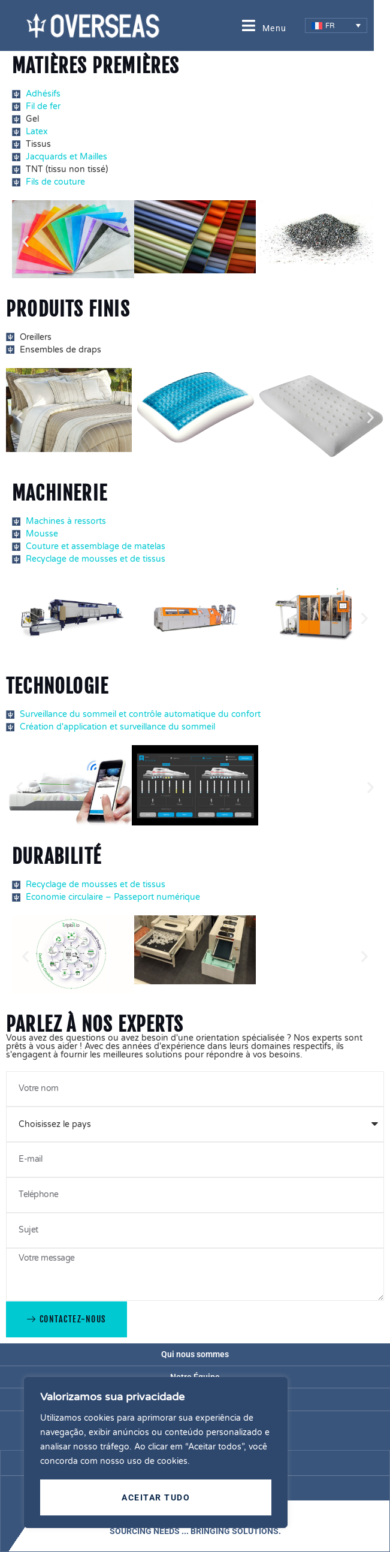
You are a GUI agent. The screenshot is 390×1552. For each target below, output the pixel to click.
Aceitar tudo (156, 1497)
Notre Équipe (195, 1377)
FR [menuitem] (330, 26)
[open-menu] (264, 25)
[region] (156, 1453)
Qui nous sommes (195, 1354)
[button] (25, 240)
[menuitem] (336, 25)
